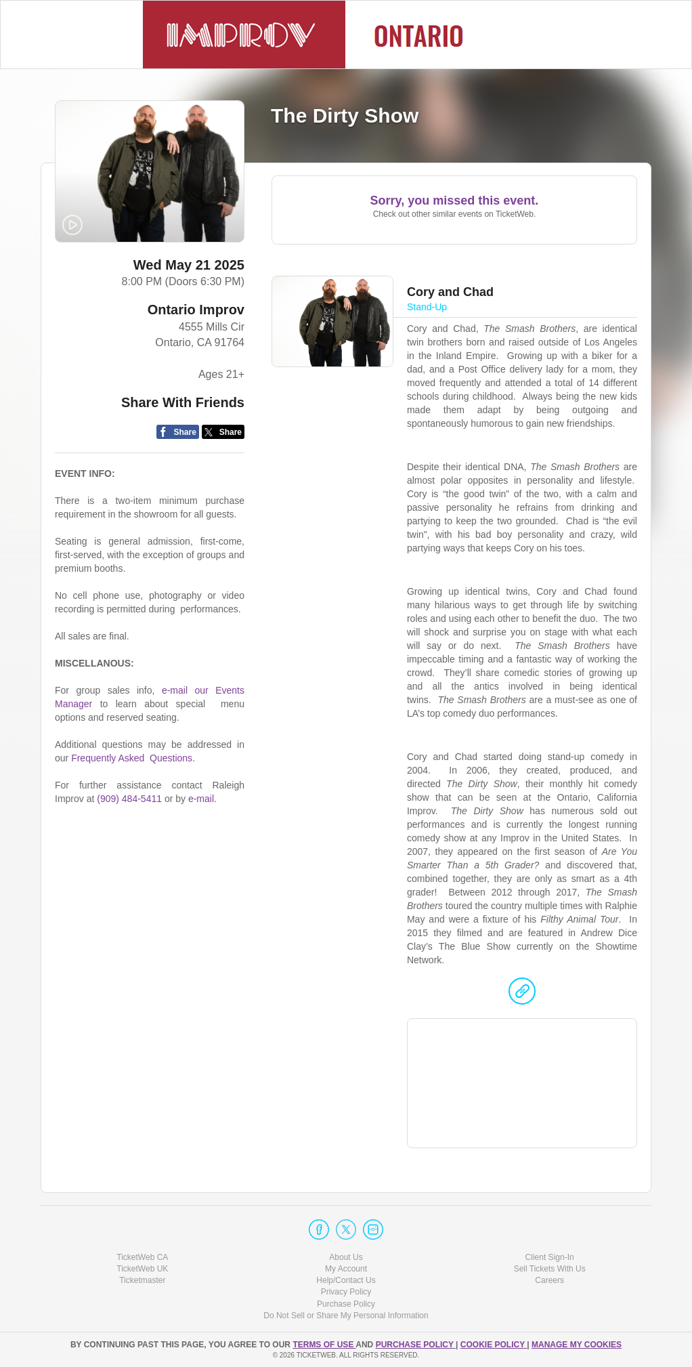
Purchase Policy (346, 1304)
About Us (345, 1257)
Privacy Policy (346, 1292)
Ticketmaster (142, 1280)
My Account (346, 1269)
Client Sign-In (549, 1257)
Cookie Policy (493, 1344)
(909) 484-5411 (129, 798)
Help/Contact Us (345, 1280)
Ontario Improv (196, 309)
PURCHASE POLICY (416, 1344)
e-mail (201, 798)
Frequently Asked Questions (131, 758)
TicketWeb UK (142, 1269)
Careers (549, 1280)
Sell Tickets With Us (550, 1269)
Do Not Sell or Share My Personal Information (345, 1315)
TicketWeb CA (142, 1257)
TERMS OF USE (324, 1344)
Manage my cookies (577, 1344)
